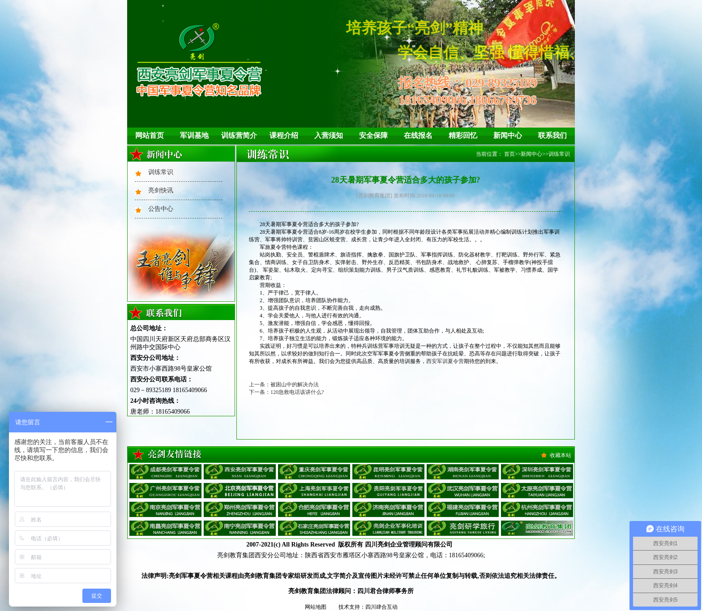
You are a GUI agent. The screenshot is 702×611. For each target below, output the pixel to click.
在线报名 (418, 135)
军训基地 (194, 135)
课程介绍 (284, 135)
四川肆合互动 (381, 607)
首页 (509, 154)
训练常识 (160, 172)
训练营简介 (239, 135)
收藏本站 (560, 455)
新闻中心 (507, 135)
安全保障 (373, 135)
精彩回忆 (463, 135)
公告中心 (160, 208)
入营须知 (328, 135)
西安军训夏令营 (445, 361)
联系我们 (552, 135)
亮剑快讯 (160, 190)
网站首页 (149, 135)
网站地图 (315, 607)
